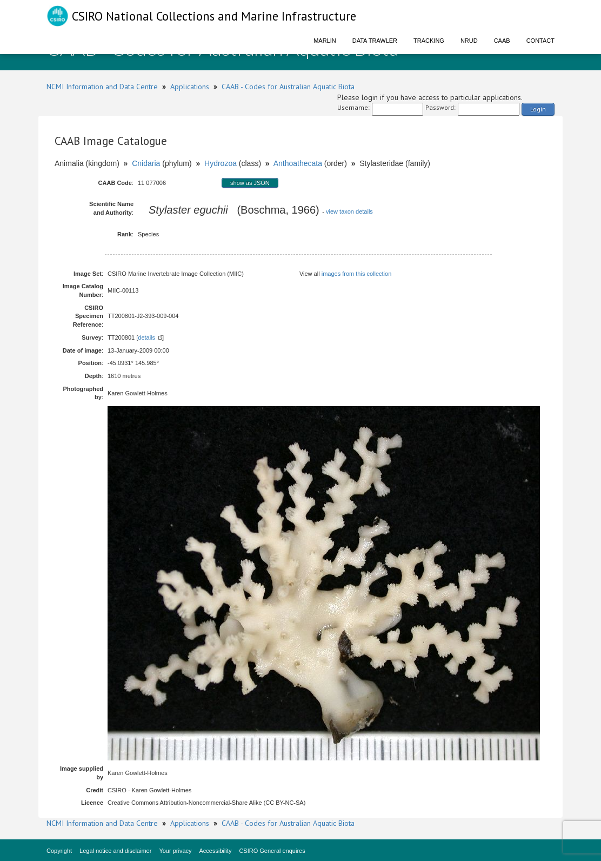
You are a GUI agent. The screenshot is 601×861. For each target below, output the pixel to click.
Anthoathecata (297, 163)
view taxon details (349, 211)
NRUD (469, 40)
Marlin (324, 40)
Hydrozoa (220, 163)
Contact (540, 40)
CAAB (502, 40)
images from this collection (357, 273)
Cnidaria (146, 163)
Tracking (428, 40)
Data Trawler (374, 40)
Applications (189, 86)
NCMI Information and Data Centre (102, 86)
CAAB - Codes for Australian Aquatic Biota (288, 86)
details (146, 337)
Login (538, 109)
